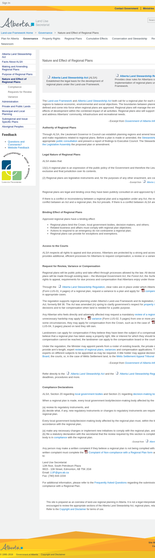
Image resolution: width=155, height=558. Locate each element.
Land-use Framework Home (17, 32)
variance (95, 318)
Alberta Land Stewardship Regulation (81, 286)
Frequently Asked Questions (110, 482)
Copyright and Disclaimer (73, 509)
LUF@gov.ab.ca (59, 472)
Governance (45, 32)
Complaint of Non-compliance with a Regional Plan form (118, 452)
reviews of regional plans (89, 349)
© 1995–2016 (7, 554)
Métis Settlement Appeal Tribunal (135, 356)
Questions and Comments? (16, 143)
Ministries (149, 8)
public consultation (66, 141)
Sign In (6, 2)
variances (110, 349)
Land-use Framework (60, 100)
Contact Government (127, 8)
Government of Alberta (27, 554)
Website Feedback (18, 147)
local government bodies (89, 393)
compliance (60, 437)
